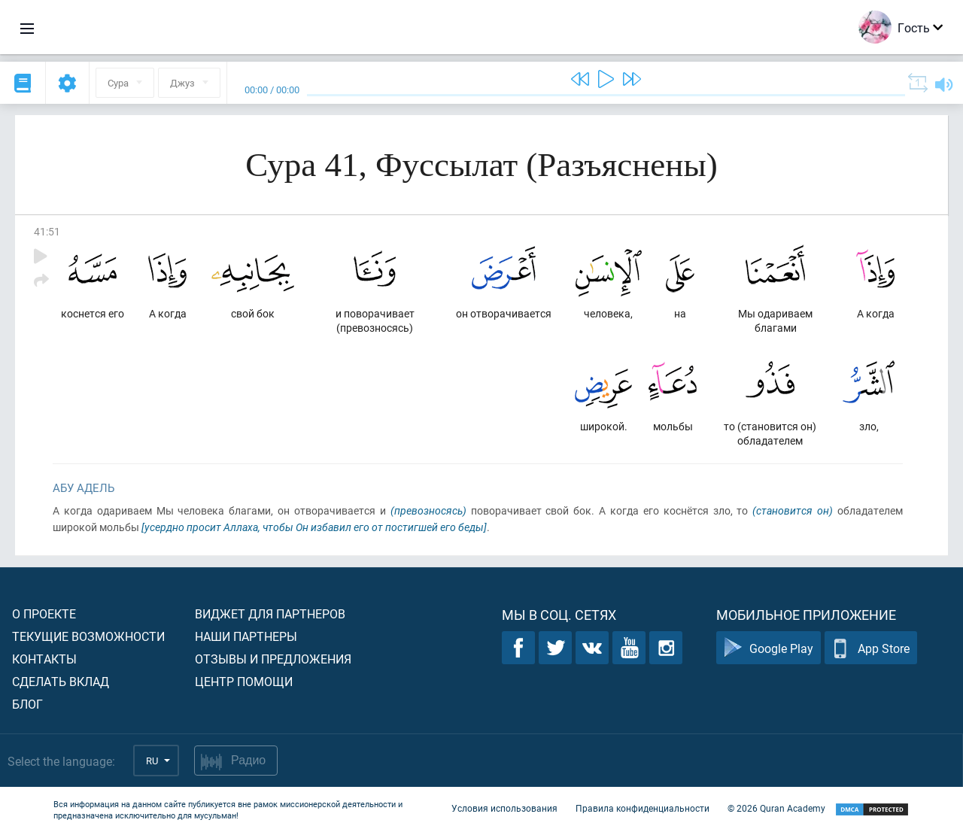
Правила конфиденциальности (642, 808)
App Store (871, 648)
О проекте (44, 613)
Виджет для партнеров (270, 613)
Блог (27, 704)
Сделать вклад (60, 681)
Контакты (44, 659)
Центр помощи (244, 681)
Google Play (768, 648)
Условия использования (504, 808)
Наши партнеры (246, 636)
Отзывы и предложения (273, 659)
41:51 (47, 231)
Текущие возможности (88, 636)
